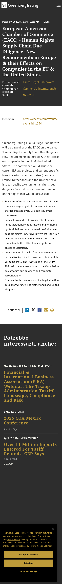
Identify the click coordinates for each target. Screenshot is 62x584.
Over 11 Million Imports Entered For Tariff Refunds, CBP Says (30, 457)
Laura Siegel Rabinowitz (38, 82)
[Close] (53, 529)
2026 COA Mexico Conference (23, 425)
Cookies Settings (28, 571)
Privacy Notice (44, 536)
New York (29, 95)
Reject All (29, 563)
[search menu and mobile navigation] (59, 5)
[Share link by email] (46, 310)
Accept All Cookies (28, 554)
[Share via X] (33, 310)
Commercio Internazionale (40, 88)
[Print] (52, 310)
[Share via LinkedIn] (27, 310)
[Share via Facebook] (39, 310)
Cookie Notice (13, 539)
